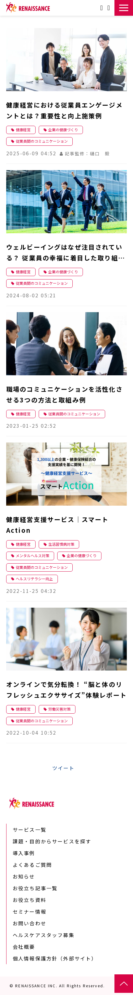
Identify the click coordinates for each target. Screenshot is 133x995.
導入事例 (24, 853)
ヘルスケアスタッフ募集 (44, 935)
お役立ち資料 (29, 899)
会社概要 (24, 946)
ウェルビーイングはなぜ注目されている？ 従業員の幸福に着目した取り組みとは (65, 253)
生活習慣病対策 (61, 544)
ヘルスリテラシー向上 (34, 578)
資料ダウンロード (109, 8)
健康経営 (23, 129)
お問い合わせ (102, 8)
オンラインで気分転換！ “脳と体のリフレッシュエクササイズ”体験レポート (66, 689)
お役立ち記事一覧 (35, 888)
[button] (123, 8)
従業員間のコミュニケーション (42, 141)
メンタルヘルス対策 (32, 555)
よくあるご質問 (32, 864)
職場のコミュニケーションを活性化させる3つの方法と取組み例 (64, 394)
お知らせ (24, 876)
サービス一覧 (29, 829)
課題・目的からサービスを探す (52, 841)
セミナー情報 (29, 911)
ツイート (63, 768)
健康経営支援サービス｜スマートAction (57, 525)
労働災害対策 (59, 709)
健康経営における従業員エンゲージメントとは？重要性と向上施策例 (64, 110)
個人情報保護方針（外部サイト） (55, 958)
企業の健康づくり (63, 129)
